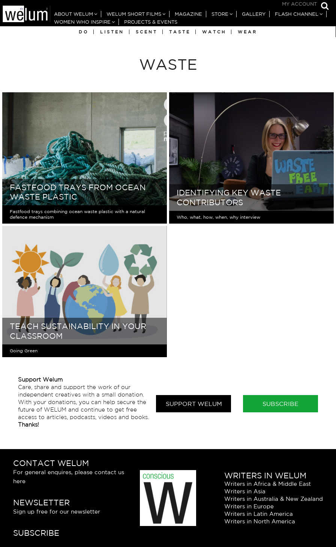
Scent (147, 32)
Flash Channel (296, 14)
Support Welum (194, 403)
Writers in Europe (249, 506)
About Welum (73, 14)
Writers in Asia (245, 491)
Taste (179, 32)
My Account (299, 4)
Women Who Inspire (82, 22)
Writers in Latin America (258, 514)
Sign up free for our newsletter (56, 511)
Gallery (254, 14)
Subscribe (280, 403)
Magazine (188, 14)
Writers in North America (259, 521)
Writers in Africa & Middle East (267, 484)
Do (83, 32)
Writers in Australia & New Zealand (273, 499)
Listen (112, 32)
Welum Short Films (133, 14)
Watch (214, 32)
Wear (247, 32)
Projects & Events (150, 22)
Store (220, 14)
